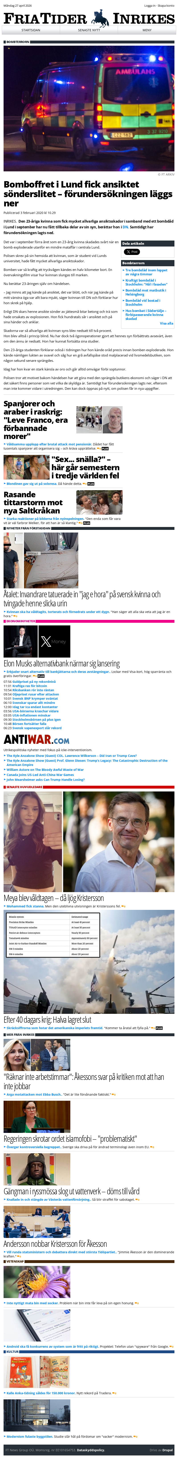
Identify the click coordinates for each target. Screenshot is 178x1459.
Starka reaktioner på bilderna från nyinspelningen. (45, 519)
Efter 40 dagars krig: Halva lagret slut (47, 1019)
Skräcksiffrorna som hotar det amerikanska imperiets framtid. (55, 1028)
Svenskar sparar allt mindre (33, 703)
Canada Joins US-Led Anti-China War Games (40, 775)
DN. (126, 227)
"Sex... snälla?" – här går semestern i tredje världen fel (85, 467)
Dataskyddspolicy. (91, 1450)
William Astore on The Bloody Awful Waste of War (45, 770)
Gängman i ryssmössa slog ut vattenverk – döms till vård (71, 1191)
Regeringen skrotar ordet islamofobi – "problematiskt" (70, 1138)
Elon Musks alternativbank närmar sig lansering (61, 663)
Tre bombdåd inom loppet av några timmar (146, 272)
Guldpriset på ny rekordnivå (34, 682)
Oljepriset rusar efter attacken (35, 694)
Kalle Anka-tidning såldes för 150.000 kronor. (41, 1393)
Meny (147, 30)
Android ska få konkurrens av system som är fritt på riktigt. (53, 1346)
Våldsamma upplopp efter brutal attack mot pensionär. (49, 444)
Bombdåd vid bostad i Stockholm (142, 302)
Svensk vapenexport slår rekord (37, 728)
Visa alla (166, 323)
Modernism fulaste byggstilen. (30, 1436)
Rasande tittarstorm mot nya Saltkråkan (33, 502)
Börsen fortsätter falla (29, 724)
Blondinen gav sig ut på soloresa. (32, 484)
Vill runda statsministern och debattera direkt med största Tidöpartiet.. (62, 1252)
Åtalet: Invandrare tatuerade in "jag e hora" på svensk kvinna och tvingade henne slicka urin (82, 598)
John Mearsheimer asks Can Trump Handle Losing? (46, 779)
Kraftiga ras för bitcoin (29, 686)
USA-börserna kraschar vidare (35, 711)
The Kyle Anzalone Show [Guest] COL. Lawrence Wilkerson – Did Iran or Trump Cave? (72, 756)
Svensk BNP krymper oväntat (35, 698)
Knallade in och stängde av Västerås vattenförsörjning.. (49, 1199)
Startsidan (31, 30)
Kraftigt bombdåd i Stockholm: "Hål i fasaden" (146, 282)
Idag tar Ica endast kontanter (35, 707)
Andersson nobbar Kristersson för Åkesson (55, 1243)
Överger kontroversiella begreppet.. (34, 1147)
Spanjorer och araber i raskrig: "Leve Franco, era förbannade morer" (36, 419)
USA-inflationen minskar (31, 715)
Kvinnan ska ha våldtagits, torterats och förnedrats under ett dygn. (58, 612)
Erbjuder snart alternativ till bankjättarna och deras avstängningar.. (59, 672)
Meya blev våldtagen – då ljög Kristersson (54, 897)
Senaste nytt (89, 30)
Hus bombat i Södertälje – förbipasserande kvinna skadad (145, 314)
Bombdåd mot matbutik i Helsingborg (145, 292)
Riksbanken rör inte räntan (33, 690)
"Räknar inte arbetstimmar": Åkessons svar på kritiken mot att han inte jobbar (84, 1081)
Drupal (167, 1450)
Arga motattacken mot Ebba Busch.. (34, 1094)
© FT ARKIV (166, 174)
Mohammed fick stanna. (25, 906)
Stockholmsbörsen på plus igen (36, 719)
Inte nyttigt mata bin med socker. (33, 1303)
